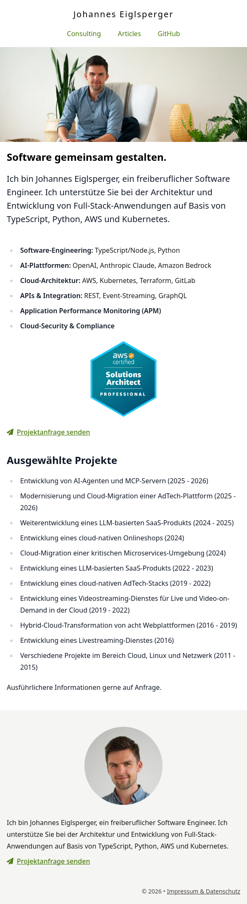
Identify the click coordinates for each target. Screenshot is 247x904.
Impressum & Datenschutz (203, 891)
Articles (129, 33)
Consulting (84, 33)
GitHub (169, 33)
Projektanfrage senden (48, 432)
